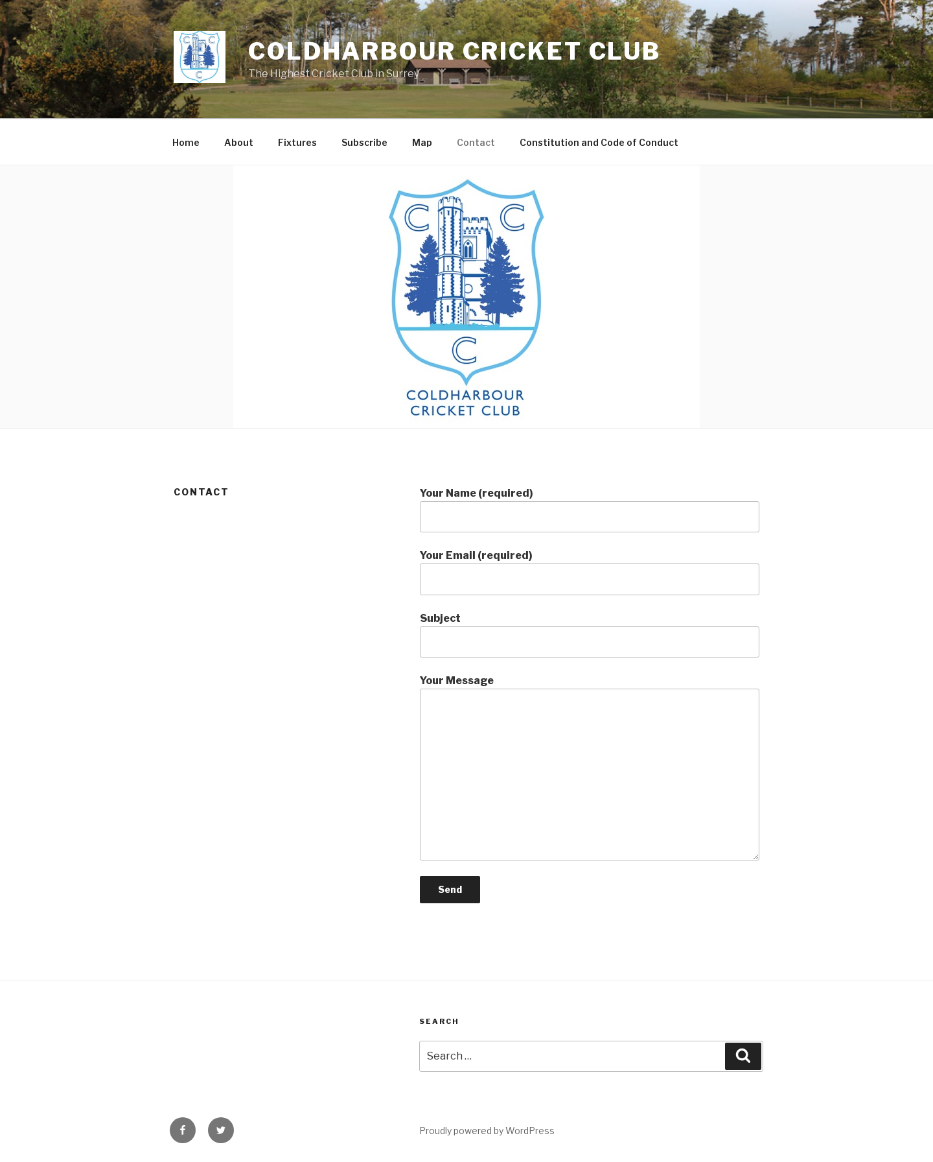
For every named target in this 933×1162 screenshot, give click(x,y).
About (238, 142)
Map (422, 142)
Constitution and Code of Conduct (599, 142)
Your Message (589, 767)
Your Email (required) (589, 572)
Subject (589, 635)
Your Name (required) (589, 509)
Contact (476, 142)
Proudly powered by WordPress (487, 1130)
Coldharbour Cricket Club (454, 51)
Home (186, 142)
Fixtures (297, 142)
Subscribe (364, 142)
